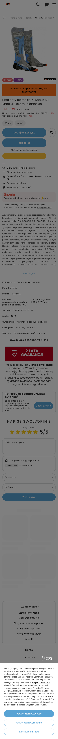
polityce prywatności (40, 682)
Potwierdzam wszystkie (29, 713)
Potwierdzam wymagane (29, 722)
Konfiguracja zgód (29, 731)
